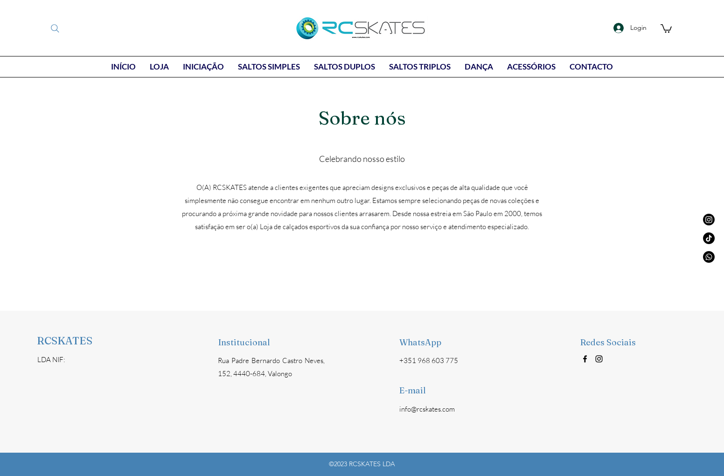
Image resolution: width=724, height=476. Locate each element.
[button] (666, 28)
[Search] (55, 28)
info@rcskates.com (427, 409)
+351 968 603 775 (428, 360)
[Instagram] (599, 359)
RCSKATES (64, 340)
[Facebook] (585, 359)
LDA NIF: (51, 359)
